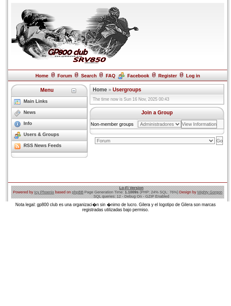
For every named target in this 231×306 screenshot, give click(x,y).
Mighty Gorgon (209, 192)
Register (167, 75)
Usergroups (127, 90)
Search (89, 75)
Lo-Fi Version (131, 188)
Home (41, 75)
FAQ (110, 75)
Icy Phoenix (44, 192)
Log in (193, 75)
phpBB (77, 192)
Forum (64, 75)
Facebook (138, 75)
